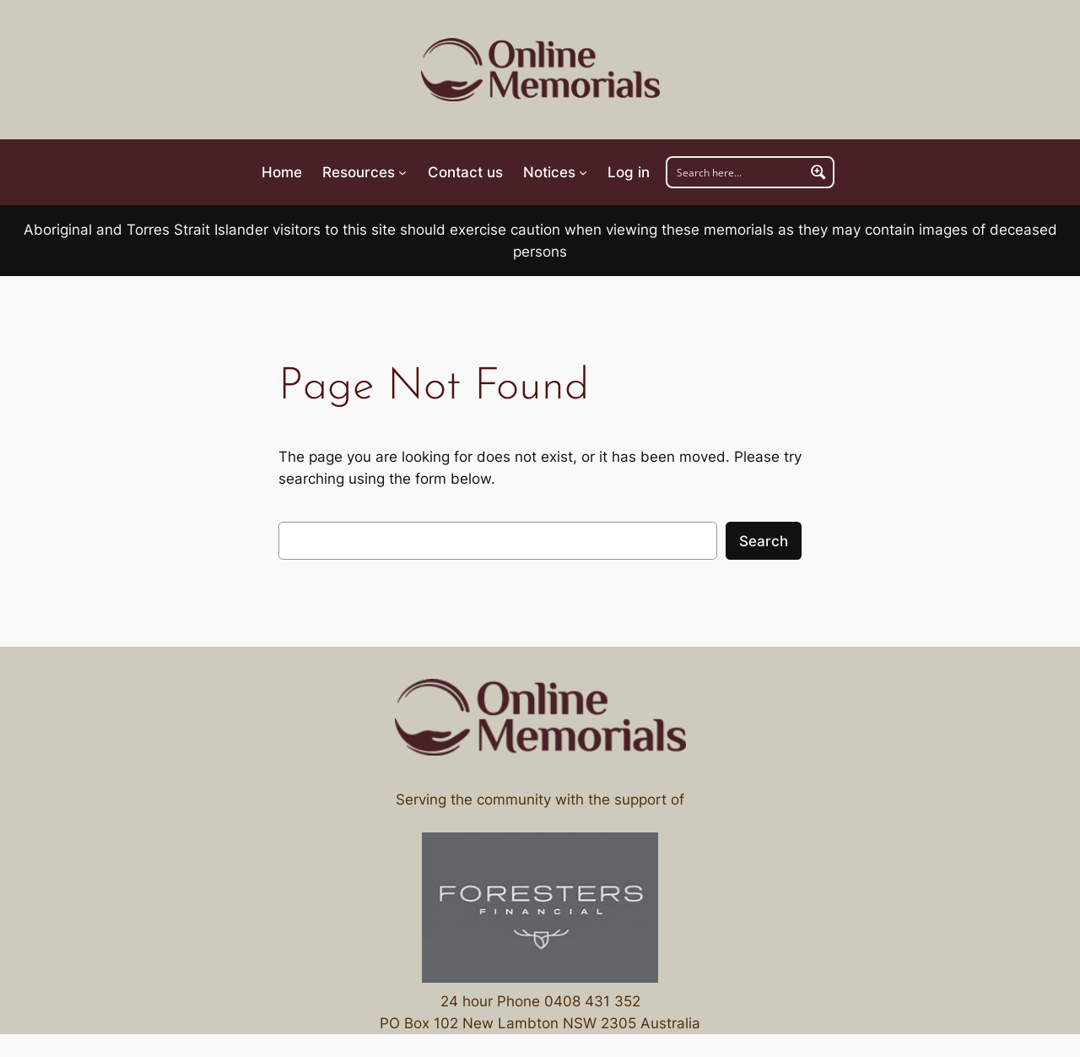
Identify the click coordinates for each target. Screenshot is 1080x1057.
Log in (629, 172)
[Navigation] (364, 172)
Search (763, 541)
